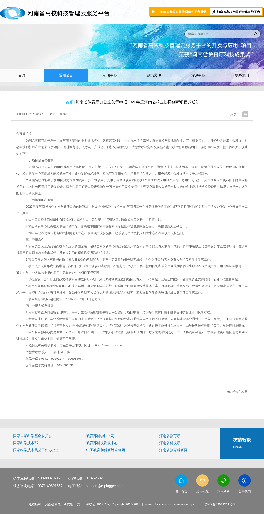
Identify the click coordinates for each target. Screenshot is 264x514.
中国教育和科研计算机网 (105, 450)
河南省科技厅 (169, 443)
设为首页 (181, 491)
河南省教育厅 (169, 436)
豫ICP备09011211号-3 (219, 504)
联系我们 (242, 75)
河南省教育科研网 (173, 450)
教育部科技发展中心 (102, 443)
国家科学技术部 (25, 443)
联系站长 (223, 491)
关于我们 (244, 491)
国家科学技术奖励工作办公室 (36, 450)
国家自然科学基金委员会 (32, 436)
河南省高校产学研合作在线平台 (238, 12)
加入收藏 (202, 491)
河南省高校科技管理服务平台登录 (183, 12)
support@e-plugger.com (104, 486)
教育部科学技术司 (100, 436)
